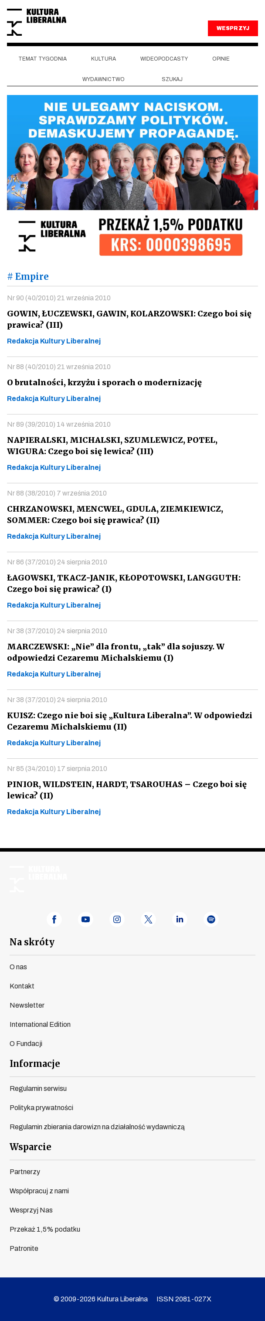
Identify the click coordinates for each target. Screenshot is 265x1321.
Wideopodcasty (164, 59)
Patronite (24, 1248)
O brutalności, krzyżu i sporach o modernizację (101, 382)
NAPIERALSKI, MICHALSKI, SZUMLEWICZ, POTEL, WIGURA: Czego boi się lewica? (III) (130, 445)
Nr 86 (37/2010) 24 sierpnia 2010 (57, 562)
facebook (54, 919)
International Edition (40, 1024)
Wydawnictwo (103, 79)
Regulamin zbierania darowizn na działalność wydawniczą (97, 1127)
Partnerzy (25, 1171)
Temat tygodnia (42, 59)
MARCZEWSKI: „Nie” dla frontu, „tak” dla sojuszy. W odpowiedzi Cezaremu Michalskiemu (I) (113, 652)
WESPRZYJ (233, 28)
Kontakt (22, 986)
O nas (18, 967)
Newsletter (27, 1005)
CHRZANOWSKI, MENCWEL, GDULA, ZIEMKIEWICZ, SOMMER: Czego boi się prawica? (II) (113, 514)
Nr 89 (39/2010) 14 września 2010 (59, 424)
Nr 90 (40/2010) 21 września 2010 (59, 298)
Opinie (221, 59)
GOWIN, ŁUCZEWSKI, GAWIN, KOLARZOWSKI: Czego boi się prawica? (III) (127, 319)
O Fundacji (26, 1043)
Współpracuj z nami (39, 1191)
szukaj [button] (172, 79)
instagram (117, 919)
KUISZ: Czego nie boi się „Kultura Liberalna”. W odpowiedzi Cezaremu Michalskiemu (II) (126, 721)
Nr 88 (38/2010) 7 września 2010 (57, 493)
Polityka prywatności (41, 1107)
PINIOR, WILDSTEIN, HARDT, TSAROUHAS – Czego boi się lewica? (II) (123, 790)
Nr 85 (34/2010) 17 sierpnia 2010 (57, 768)
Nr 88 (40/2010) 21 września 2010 (59, 366)
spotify (211, 919)
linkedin (179, 919)
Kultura (103, 59)
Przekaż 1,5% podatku (45, 1229)
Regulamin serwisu (38, 1088)
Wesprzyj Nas (31, 1210)
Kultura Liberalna (36, 22)
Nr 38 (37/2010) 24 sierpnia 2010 (57, 631)
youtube (85, 919)
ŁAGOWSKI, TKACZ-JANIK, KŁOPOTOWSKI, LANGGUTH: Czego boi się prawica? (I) (121, 583)
